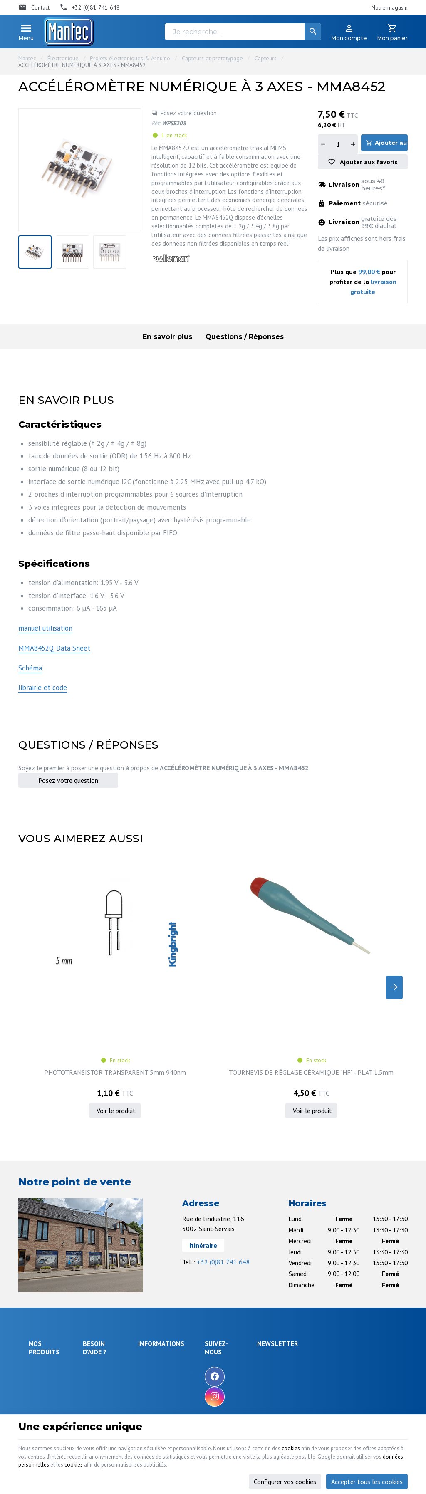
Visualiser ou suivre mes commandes (117, 1324)
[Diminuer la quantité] (323, 144)
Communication (47, 1344)
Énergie (38, 1280)
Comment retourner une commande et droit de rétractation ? (116, 1300)
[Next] (394, 938)
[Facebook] (264, 1276)
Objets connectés (41, 1307)
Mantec (27, 58)
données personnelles (191, 1459)
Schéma (30, 670)
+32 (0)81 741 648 (223, 1162)
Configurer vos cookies (285, 1476)
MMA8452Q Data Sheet (54, 650)
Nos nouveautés (207, 1282)
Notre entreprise (208, 1260)
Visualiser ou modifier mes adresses (120, 1344)
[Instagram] (264, 1296)
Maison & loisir (47, 1355)
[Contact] (33, 7)
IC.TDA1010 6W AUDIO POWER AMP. (263, 976)
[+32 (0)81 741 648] (89, 7)
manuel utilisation (45, 631)
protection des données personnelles (339, 1309)
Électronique (63, 58)
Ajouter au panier (393, 144)
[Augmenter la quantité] (353, 144)
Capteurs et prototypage (212, 58)
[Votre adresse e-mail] (347, 1268)
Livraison (98, 1280)
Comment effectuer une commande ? (116, 1265)
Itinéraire (203, 1145)
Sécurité (39, 1291)
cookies (343, 1439)
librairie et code (42, 690)
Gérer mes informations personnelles (116, 1363)
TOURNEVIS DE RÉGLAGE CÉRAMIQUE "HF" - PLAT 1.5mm (163, 976)
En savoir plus (167, 340)
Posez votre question (189, 113)
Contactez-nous (206, 1294)
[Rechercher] (313, 31)
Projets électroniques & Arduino (130, 58)
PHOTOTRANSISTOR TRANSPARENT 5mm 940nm (63, 976)
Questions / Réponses (245, 340)
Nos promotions (207, 1271)
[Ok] (387, 1268)
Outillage (40, 1322)
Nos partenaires (207, 1305)
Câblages (40, 1333)
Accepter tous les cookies (367, 1476)
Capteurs (266, 58)
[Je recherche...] (243, 31)
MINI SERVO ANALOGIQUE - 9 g (363, 972)
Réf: (155, 123)
